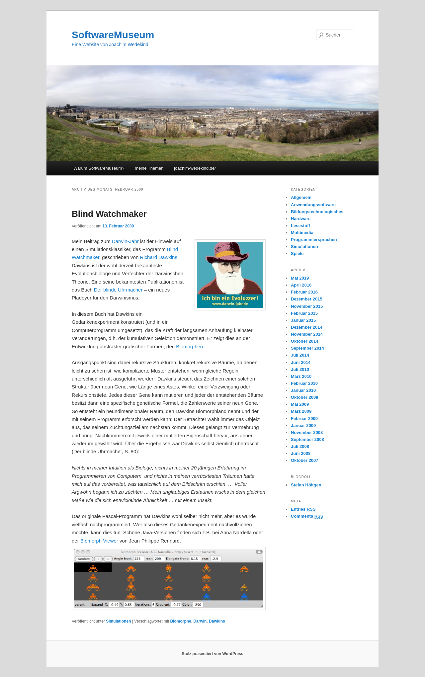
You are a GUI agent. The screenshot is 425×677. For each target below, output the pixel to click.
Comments (307, 516)
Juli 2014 (300, 355)
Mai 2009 (300, 404)
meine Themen (149, 168)
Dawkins (217, 621)
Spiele (297, 253)
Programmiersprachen (314, 239)
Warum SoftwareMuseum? (98, 168)
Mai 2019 (300, 278)
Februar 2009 (304, 418)
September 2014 (307, 348)
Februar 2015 (304, 313)
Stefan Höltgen (306, 484)
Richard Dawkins (158, 257)
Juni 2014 (300, 362)
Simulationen (118, 621)
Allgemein (301, 197)
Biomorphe (180, 621)
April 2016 (301, 285)
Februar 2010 (304, 383)
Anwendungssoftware (313, 204)
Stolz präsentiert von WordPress (212, 653)
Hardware (300, 218)
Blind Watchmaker (109, 214)
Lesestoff (300, 225)
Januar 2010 (303, 390)
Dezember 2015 (306, 298)
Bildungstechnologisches (317, 211)
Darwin (200, 621)
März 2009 (301, 411)
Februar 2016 (304, 292)
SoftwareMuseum (113, 34)
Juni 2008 (300, 453)
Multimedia (302, 232)
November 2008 (307, 432)
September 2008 (307, 439)
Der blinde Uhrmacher (118, 290)
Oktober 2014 (304, 341)
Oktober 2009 (304, 397)
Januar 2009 (303, 425)
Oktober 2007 (304, 460)
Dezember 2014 (306, 327)
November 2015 (307, 306)
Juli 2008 (300, 446)
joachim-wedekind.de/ (195, 168)
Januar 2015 (303, 320)
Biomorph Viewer (99, 541)
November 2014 (307, 334)
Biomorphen (189, 346)
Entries (303, 509)
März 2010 (301, 376)
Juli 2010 (300, 369)
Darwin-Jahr (125, 241)
